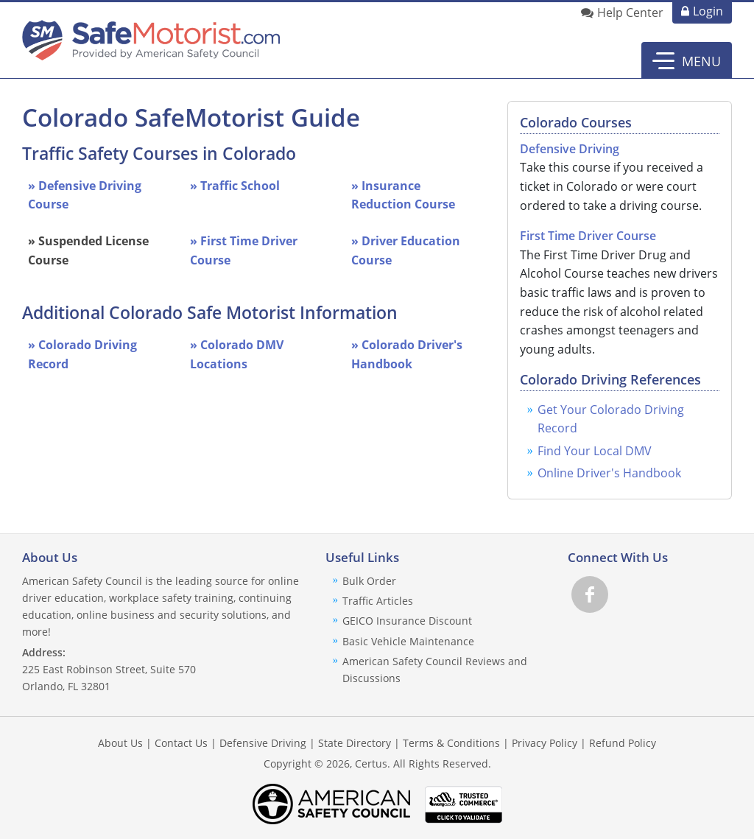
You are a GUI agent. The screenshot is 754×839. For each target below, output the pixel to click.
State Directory (354, 743)
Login (708, 11)
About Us (120, 743)
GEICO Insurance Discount (407, 621)
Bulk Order (369, 581)
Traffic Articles (377, 601)
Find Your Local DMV (595, 451)
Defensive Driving (569, 149)
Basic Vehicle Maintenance (408, 641)
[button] (686, 60)
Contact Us (181, 743)
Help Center (630, 12)
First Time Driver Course (588, 236)
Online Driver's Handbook (609, 473)
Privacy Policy (544, 743)
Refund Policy (622, 743)
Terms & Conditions (451, 743)
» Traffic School (235, 186)
